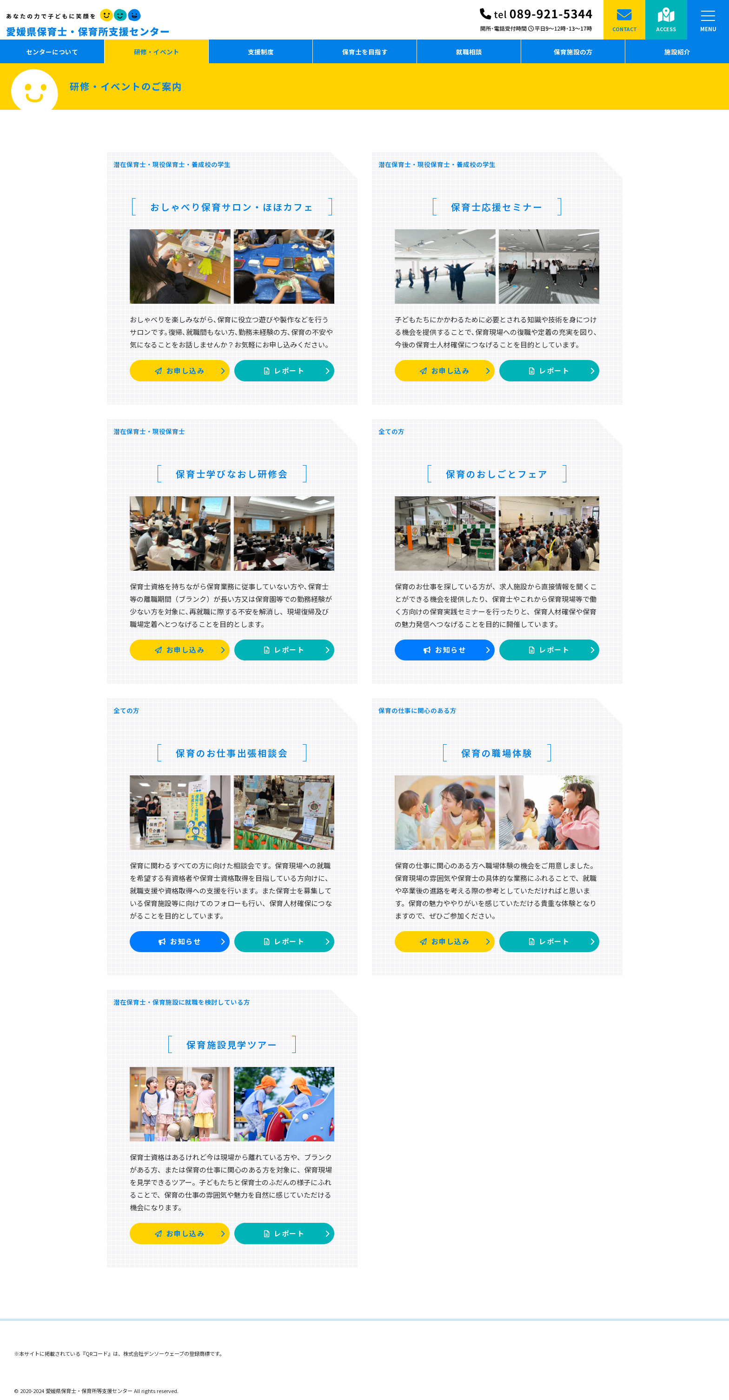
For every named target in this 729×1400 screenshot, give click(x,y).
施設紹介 (677, 51)
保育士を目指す (365, 51)
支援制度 (261, 51)
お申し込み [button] (190, 371)
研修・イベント (156, 51)
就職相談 (469, 51)
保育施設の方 (573, 51)
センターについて (52, 51)
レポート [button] (296, 371)
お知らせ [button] (457, 650)
